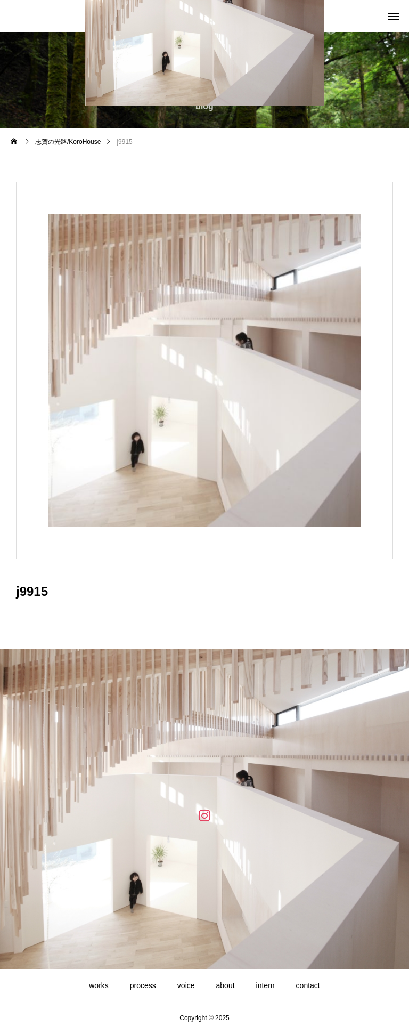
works (99, 985)
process (143, 985)
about (225, 985)
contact (308, 985)
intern (265, 985)
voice (186, 985)
